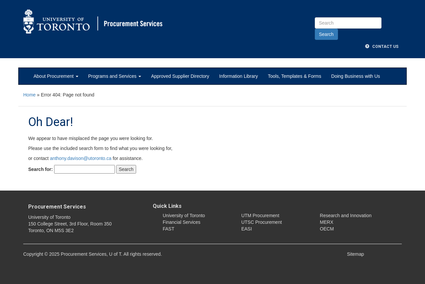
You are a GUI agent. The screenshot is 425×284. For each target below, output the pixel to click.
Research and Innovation (346, 215)
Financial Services (182, 222)
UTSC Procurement (261, 222)
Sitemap (355, 254)
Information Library (238, 76)
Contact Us (381, 46)
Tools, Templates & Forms (294, 76)
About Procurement (56, 76)
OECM (327, 228)
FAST (168, 228)
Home (29, 94)
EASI (246, 228)
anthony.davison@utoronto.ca (80, 158)
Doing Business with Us (355, 76)
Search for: (40, 169)
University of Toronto (184, 215)
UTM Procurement (260, 215)
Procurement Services (57, 207)
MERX (326, 222)
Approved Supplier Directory (180, 76)
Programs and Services (114, 76)
